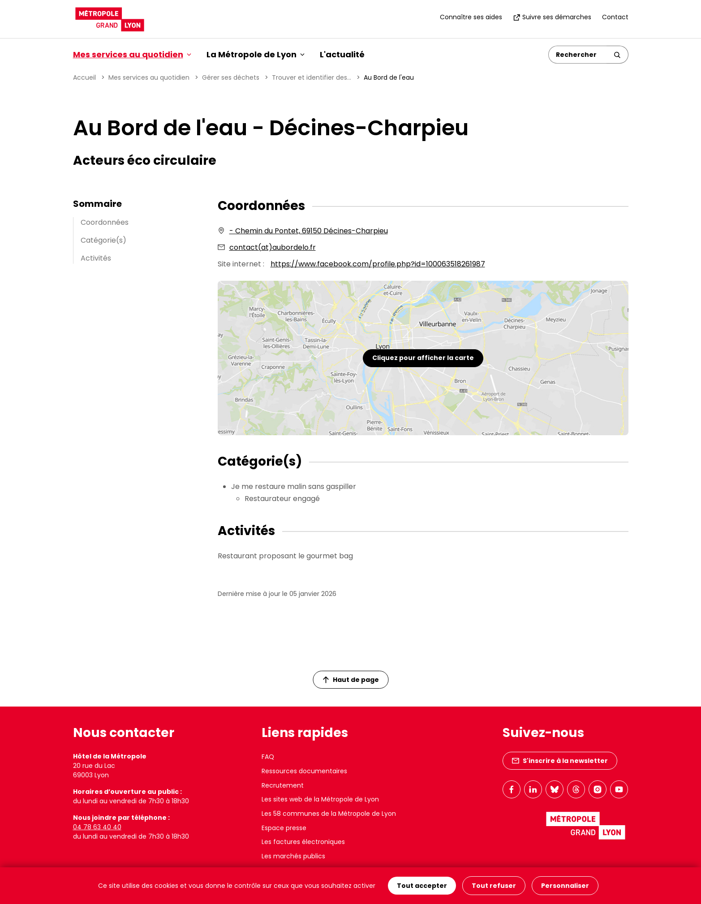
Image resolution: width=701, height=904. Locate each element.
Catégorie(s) (103, 240)
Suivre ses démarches (552, 17)
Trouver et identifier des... (311, 77)
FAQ (268, 756)
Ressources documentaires (304, 771)
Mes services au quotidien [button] (132, 54)
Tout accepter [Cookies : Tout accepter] (422, 885)
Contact (615, 17)
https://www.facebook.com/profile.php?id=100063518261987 (378, 264)
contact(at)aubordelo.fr (272, 247)
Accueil (84, 77)
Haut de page (351, 679)
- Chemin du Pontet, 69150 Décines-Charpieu (308, 231)
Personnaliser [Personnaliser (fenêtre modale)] (565, 885)
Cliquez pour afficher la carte (423, 357)
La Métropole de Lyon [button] (255, 54)
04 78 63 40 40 (97, 827)
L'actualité (342, 54)
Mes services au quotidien (148, 77)
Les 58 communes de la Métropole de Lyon (329, 813)
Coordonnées (105, 222)
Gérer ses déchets (230, 77)
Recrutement (283, 785)
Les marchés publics (293, 856)
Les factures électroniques (303, 841)
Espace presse (284, 827)
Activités (96, 258)
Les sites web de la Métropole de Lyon (320, 799)
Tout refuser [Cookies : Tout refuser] (494, 885)
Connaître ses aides (471, 17)
